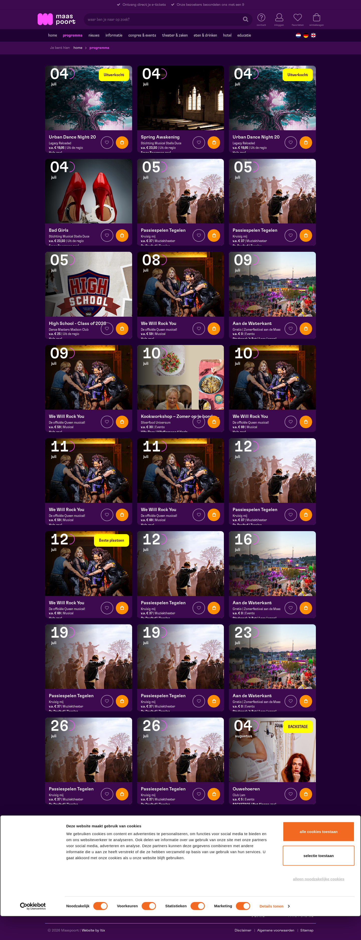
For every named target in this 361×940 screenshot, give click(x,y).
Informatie (114, 35)
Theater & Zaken (175, 35)
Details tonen (271, 929)
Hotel (227, 35)
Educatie (244, 35)
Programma (72, 35)
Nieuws (94, 35)
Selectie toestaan (319, 879)
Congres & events (142, 35)
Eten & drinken (205, 35)
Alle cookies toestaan (319, 855)
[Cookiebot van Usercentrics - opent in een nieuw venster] (33, 929)
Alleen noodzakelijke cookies (318, 902)
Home (52, 35)
